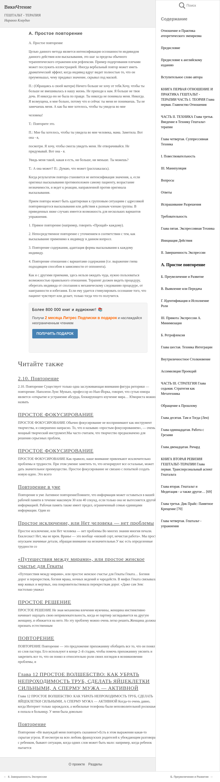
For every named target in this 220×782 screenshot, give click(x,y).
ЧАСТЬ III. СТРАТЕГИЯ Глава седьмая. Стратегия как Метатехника (183, 388)
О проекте (77, 764)
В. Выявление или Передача (181, 288)
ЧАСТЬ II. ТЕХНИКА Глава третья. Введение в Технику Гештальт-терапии (187, 122)
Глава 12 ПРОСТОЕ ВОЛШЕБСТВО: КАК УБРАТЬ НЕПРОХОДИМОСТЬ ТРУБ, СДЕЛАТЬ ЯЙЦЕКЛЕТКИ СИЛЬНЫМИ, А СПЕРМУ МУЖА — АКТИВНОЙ (84, 681)
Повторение (32, 724)
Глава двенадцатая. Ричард (180, 447)
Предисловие (170, 48)
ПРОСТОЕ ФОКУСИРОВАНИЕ (56, 414)
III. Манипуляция (173, 168)
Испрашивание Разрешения (181, 204)
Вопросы (167, 180)
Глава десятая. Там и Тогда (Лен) (185, 417)
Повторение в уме (39, 487)
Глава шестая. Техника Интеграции (186, 347)
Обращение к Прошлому (179, 405)
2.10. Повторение (38, 378)
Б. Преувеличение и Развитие (182, 276)
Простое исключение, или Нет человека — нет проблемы (86, 523)
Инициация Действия (176, 240)
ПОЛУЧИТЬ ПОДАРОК (55, 333)
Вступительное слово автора (182, 77)
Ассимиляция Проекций (178, 371)
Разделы (95, 764)
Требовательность (174, 216)
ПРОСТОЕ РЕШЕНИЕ (44, 602)
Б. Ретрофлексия (173, 335)
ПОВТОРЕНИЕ (36, 638)
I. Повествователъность (178, 156)
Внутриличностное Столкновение (186, 359)
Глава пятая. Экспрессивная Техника (187, 228)
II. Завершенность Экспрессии (183, 252)
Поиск (187, 5)
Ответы (166, 192)
